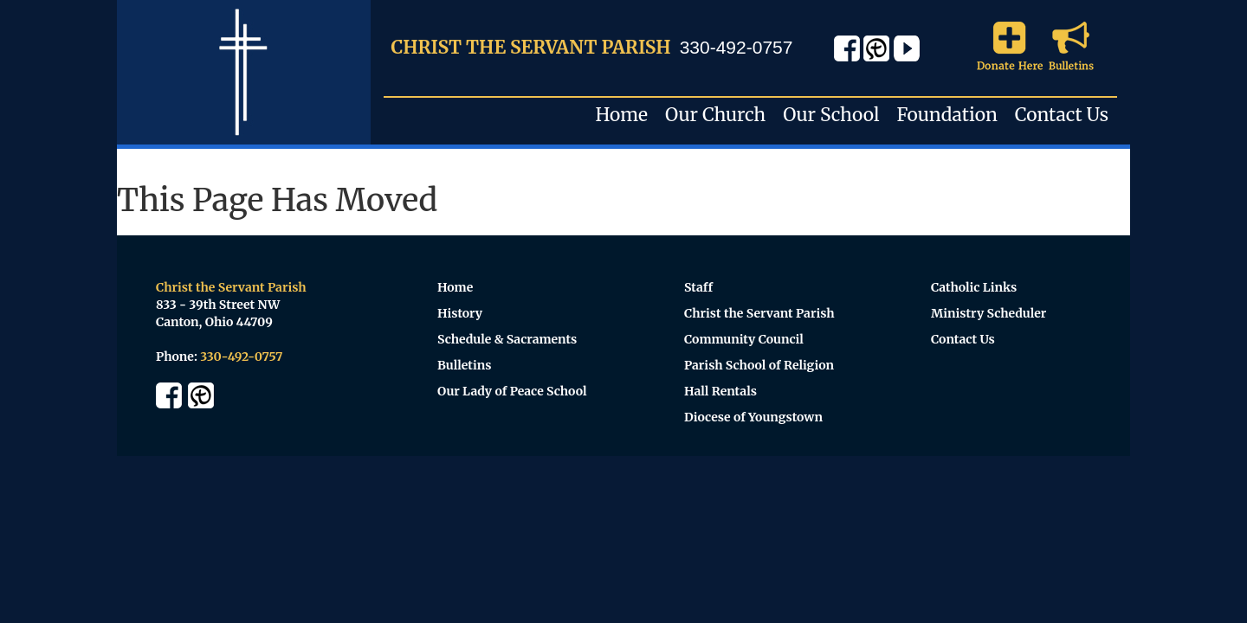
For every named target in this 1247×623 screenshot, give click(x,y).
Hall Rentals (720, 391)
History (459, 313)
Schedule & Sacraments (507, 339)
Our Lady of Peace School (512, 391)
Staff (698, 287)
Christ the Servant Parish (759, 313)
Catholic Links (974, 287)
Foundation (946, 114)
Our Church (715, 114)
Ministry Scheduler (988, 313)
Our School (831, 114)
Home (622, 114)
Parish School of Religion (759, 365)
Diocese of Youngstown (753, 417)
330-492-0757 (736, 47)
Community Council (744, 339)
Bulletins (464, 365)
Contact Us (1061, 114)
